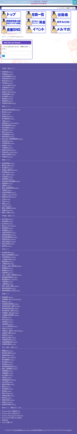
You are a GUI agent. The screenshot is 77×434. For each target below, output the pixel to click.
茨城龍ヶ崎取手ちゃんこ (9, 170)
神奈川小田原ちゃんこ (9, 154)
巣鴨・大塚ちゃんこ (8, 212)
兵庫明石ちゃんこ (7, 322)
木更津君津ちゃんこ (8, 143)
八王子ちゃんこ (7, 206)
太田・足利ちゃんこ (8, 174)
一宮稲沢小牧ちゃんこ (9, 259)
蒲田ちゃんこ (6, 203)
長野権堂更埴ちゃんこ (9, 235)
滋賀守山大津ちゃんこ (9, 337)
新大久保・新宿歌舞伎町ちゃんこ (12, 139)
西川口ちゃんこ (7, 112)
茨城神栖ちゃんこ (7, 179)
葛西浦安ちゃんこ (7, 183)
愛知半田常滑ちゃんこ (9, 288)
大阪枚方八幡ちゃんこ (9, 333)
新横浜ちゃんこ (7, 185)
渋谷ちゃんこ (6, 201)
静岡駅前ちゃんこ (7, 268)
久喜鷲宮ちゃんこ (7, 177)
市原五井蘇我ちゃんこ (9, 192)
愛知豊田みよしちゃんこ (9, 279)
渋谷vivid (5, 420)
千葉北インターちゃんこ (9, 194)
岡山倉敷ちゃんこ (7, 389)
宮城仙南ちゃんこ (7, 72)
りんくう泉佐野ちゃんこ (9, 326)
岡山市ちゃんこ (7, 398)
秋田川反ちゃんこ (7, 81)
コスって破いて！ (7, 422)
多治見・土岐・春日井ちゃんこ (12, 266)
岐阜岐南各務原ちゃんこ (9, 277)
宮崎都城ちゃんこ (7, 371)
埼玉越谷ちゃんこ (7, 168)
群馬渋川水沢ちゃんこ (9, 150)
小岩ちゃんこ (6, 199)
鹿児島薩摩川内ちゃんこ (9, 366)
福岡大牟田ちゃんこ (8, 400)
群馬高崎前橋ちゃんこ (9, 125)
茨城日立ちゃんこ (7, 210)
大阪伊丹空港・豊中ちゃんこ (11, 306)
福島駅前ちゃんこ (7, 101)
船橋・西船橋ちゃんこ (9, 208)
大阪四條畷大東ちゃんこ (9, 342)
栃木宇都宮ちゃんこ (8, 127)
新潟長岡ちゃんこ (7, 228)
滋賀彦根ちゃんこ (7, 297)
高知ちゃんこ (6, 386)
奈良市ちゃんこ (7, 317)
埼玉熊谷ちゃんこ (7, 130)
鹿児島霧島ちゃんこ (8, 359)
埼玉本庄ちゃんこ (7, 141)
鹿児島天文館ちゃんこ (9, 353)
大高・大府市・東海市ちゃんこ (12, 275)
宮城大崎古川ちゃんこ (9, 78)
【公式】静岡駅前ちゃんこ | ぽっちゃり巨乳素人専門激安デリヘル (29, 430)
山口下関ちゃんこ (7, 382)
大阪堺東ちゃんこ (7, 324)
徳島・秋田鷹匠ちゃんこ (9, 368)
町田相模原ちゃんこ (8, 134)
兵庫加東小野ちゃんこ (9, 339)
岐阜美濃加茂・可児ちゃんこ (11, 290)
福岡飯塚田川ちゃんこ (9, 380)
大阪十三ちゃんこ (7, 328)
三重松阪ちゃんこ (7, 281)
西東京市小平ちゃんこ (9, 197)
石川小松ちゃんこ (7, 219)
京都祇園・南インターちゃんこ (12, 299)
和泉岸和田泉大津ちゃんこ (10, 308)
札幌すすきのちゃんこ (9, 92)
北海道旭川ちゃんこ (8, 87)
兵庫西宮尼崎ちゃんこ (9, 344)
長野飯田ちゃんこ (7, 230)
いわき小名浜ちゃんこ (9, 85)
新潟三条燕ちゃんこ (8, 243)
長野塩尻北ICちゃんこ (9, 239)
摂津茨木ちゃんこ (7, 335)
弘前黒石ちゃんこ (7, 83)
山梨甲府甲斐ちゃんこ (9, 232)
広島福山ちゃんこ (7, 364)
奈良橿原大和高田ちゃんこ (10, 304)
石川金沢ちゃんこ (7, 223)
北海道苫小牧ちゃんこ (9, 103)
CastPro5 (69, 430)
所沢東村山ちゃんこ (8, 172)
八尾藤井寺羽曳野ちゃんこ (10, 315)
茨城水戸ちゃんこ (7, 116)
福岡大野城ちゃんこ (8, 384)
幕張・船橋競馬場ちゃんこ (10, 188)
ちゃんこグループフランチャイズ (12, 415)
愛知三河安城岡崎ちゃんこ (10, 255)
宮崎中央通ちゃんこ (8, 395)
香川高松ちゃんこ (7, 362)
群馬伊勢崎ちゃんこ (8, 163)
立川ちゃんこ (6, 114)
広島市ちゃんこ (7, 377)
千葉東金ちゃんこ (7, 148)
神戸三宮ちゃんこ (7, 319)
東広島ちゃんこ (7, 391)
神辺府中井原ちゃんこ (9, 404)
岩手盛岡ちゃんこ (7, 96)
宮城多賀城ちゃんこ (8, 94)
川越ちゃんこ (6, 121)
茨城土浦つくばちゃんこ (9, 152)
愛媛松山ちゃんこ (7, 351)
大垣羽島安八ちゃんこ (9, 257)
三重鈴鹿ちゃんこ (7, 284)
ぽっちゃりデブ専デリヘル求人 (12, 418)
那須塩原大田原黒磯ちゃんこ (11, 181)
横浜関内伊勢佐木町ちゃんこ (11, 110)
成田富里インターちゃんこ (10, 123)
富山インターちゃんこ (9, 226)
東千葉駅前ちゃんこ (8, 118)
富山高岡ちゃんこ (7, 221)
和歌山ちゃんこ (7, 301)
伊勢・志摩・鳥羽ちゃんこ (10, 286)
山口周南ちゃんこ (7, 375)
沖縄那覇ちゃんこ (7, 373)
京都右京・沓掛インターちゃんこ (12, 331)
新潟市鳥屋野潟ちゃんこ (9, 237)
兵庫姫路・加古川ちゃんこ (10, 313)
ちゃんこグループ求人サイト (11, 413)
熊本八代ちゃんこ (7, 393)
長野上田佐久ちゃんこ (9, 241)
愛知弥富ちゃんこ (7, 261)
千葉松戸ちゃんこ (7, 157)
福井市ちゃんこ (7, 246)
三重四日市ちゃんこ (8, 263)
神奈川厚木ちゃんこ (8, 136)
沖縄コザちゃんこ (7, 402)
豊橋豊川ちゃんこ (7, 270)
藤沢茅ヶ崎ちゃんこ (8, 165)
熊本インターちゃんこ (9, 357)
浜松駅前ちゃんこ (7, 272)
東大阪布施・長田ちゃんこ (10, 310)
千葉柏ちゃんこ (7, 190)
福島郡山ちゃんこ (7, 98)
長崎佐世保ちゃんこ (8, 355)
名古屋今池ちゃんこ (8, 252)
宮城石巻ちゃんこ (7, 74)
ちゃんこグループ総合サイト (11, 411)
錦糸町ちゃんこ (7, 145)
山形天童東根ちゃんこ (9, 76)
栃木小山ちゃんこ (7, 132)
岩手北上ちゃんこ (7, 89)
